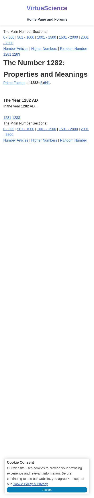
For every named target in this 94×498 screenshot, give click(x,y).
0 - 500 (8, 37)
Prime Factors (14, 83)
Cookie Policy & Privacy (30, 484)
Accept (47, 489)
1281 (7, 54)
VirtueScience (47, 8)
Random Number (73, 49)
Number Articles (15, 49)
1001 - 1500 (46, 37)
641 (47, 83)
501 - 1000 (25, 37)
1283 (16, 54)
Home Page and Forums (47, 19)
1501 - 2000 (68, 37)
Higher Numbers (44, 49)
